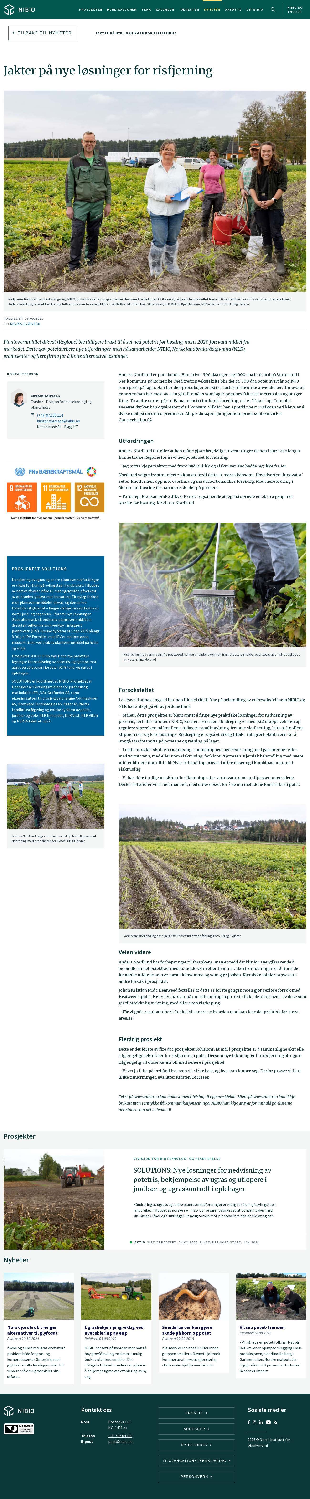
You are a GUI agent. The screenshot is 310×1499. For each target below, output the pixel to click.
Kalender (165, 9)
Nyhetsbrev (196, 1445)
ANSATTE (197, 1413)
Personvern (196, 1477)
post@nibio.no (120, 1441)
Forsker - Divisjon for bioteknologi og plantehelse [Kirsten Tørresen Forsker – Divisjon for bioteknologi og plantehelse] (61, 401)
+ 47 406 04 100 (120, 1435)
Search (273, 9)
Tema (146, 9)
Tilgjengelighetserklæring (196, 1461)
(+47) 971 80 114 (50, 415)
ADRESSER (196, 1429)
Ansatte (233, 9)
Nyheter (212, 9)
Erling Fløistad (25, 323)
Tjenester (189, 9)
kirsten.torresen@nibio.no (58, 420)
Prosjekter (91, 9)
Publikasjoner (122, 9)
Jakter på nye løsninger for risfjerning (136, 33)
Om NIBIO (255, 9)
